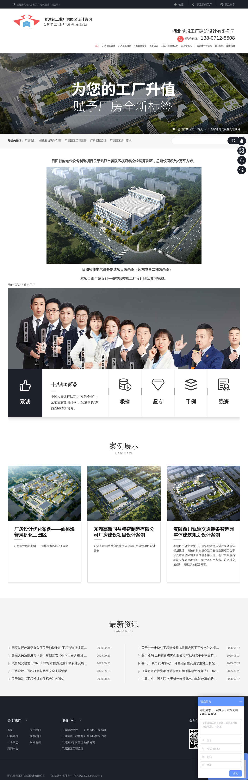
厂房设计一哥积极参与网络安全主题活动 (39, 671)
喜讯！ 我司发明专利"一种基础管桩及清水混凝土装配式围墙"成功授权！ (180, 663)
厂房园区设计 (70, 730)
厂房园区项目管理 (72, 742)
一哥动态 (12, 742)
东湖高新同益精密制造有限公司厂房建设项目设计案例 (124, 530)
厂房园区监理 (98, 140)
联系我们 (35, 736)
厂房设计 (30, 140)
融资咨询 (89, 742)
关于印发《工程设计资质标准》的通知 (38, 678)
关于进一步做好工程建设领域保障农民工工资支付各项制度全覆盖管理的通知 (180, 647)
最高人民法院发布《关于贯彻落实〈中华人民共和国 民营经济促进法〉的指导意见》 (50, 655)
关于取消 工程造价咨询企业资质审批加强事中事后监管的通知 (180, 655)
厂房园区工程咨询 (95, 730)
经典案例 (12, 736)
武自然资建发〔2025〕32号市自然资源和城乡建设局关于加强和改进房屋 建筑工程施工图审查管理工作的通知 (50, 663)
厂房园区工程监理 (72, 748)
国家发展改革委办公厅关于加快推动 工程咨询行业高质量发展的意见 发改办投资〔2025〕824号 (50, 647)
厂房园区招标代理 (95, 736)
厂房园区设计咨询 (121, 140)
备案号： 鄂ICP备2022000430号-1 (82, 775)
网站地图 (35, 742)
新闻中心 (12, 748)
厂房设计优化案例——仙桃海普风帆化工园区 (44, 530)
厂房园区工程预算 (75, 140)
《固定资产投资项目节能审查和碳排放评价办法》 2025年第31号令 (180, 671)
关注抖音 (230, 4)
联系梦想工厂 (204, 4)
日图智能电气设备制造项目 (224, 129)
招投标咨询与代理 (50, 140)
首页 (200, 129)
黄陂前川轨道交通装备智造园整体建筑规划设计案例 (203, 530)
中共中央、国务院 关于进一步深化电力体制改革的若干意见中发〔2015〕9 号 (180, 678)
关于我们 (35, 730)
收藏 (180, 4)
